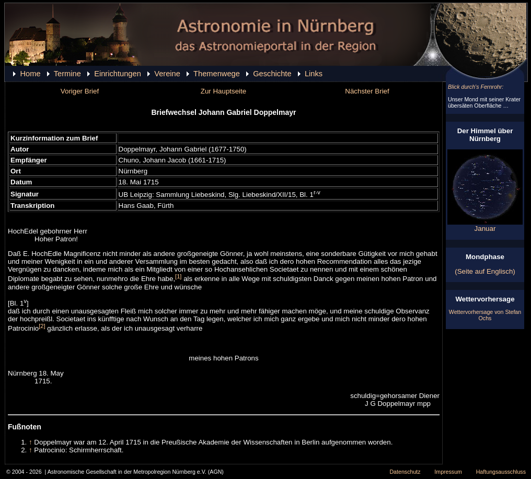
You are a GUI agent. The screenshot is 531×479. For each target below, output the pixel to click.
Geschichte (272, 73)
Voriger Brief (80, 91)
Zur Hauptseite (223, 91)
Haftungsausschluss (501, 472)
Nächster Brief (367, 91)
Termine (67, 73)
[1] (178, 276)
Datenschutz (404, 472)
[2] (42, 326)
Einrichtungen (117, 73)
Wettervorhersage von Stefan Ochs (485, 315)
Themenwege (216, 73)
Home (30, 73)
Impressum (448, 472)
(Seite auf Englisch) (485, 271)
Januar (485, 225)
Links (313, 73)
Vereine (167, 73)
